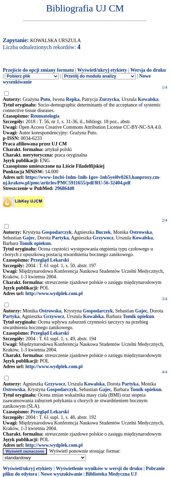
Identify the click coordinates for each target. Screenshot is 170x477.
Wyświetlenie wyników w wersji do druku (99, 468)
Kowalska (148, 99)
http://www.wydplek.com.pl (54, 293)
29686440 (64, 188)
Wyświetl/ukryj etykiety (102, 70)
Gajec (29, 237)
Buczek (103, 232)
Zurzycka (109, 99)
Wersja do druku (148, 70)
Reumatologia (45, 116)
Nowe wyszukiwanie (61, 474)
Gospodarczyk (57, 232)
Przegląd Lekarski (50, 260)
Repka (73, 99)
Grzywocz (103, 237)
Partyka (60, 237)
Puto (45, 99)
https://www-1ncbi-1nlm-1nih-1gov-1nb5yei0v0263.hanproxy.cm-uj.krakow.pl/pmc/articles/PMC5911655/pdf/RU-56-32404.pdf (82, 180)
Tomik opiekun (35, 243)
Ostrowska (141, 232)
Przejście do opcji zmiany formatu (38, 70)
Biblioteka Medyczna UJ (111, 474)
